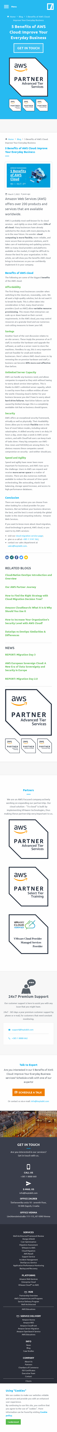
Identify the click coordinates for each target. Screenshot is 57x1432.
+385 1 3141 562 (30, 539)
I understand (13, 1422)
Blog (21, 16)
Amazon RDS (28, 1322)
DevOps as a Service (28, 1262)
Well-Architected (28, 1304)
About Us (28, 1361)
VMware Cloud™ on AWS (28, 1285)
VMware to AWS (28, 1247)
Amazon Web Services (28, 1279)
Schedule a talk (30, 1092)
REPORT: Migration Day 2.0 (21, 678)
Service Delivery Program (28, 1301)
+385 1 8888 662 (18, 1038)
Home (13, 16)
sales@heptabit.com (17, 545)
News (28, 1345)
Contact (28, 1376)
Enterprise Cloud (29, 1282)
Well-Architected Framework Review (28, 1236)
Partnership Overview (28, 1295)
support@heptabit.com (20, 1029)
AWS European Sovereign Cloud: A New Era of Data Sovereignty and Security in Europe (25, 666)
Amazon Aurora (28, 1319)
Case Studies (28, 1351)
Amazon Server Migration (28, 1328)
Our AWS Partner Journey (20, 587)
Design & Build (28, 1239)
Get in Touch (28, 48)
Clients (28, 1381)
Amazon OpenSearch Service (28, 1331)
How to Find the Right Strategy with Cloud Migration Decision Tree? (26, 597)
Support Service (28, 1256)
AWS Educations (28, 1309)
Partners (28, 1364)
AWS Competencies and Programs (28, 1298)
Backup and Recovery (28, 1268)
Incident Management (28, 1259)
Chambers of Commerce (28, 1367)
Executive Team (28, 1373)
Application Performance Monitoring (28, 1265)
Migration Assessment (28, 1245)
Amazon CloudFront (28, 1325)
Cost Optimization (28, 1242)
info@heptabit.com (40, 1101)
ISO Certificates (28, 1370)
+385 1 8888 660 (29, 1176)
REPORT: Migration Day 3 (20, 654)
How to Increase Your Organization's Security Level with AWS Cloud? (27, 621)
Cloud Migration (28, 1251)
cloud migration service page (29, 535)
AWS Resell (28, 1253)
